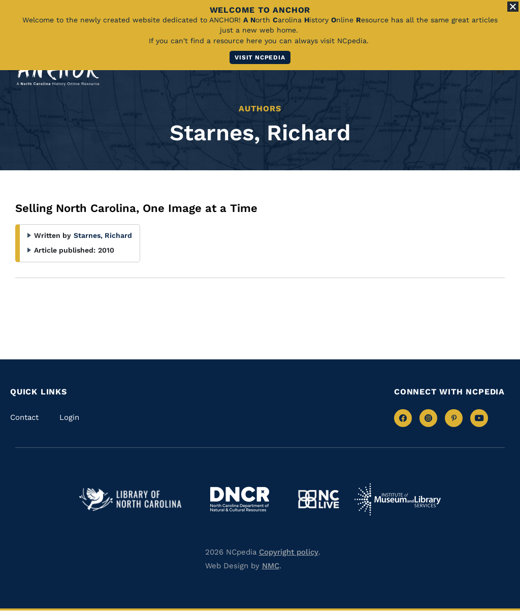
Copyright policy (288, 552)
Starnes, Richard (103, 235)
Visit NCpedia (260, 57)
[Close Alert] (512, 7)
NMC (270, 565)
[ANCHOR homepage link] (58, 72)
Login (69, 417)
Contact (24, 417)
